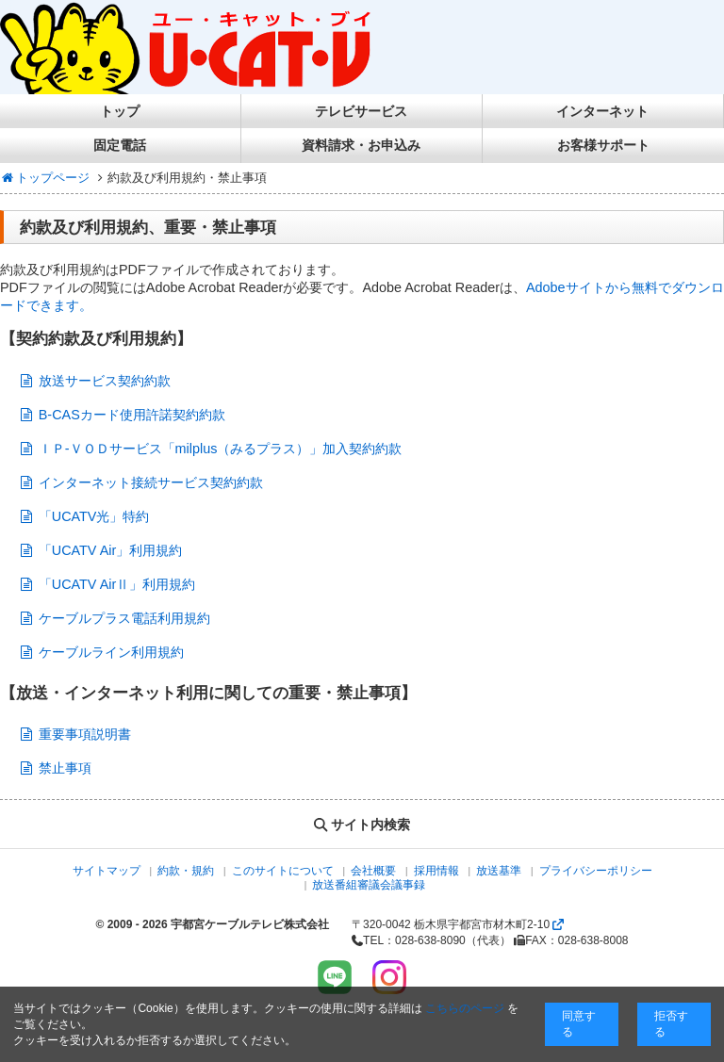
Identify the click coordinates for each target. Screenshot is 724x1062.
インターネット (602, 111)
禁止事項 (65, 768)
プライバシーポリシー (595, 870)
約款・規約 (185, 870)
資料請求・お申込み (361, 145)
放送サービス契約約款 (105, 380)
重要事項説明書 (85, 734)
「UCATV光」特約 (94, 516)
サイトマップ (106, 870)
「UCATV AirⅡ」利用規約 (117, 584)
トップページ (45, 178)
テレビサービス (361, 111)
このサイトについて (283, 870)
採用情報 (436, 870)
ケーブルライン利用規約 (111, 652)
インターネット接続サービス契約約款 (151, 482)
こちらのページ (464, 1008)
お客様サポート (603, 145)
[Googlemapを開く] (558, 924)
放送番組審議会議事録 (368, 884)
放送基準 (498, 870)
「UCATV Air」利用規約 (111, 550)
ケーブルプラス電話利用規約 (124, 618)
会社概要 (373, 870)
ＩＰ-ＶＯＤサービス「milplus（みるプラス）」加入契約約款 (221, 448)
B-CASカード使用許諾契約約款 (132, 414)
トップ (120, 111)
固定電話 (119, 145)
